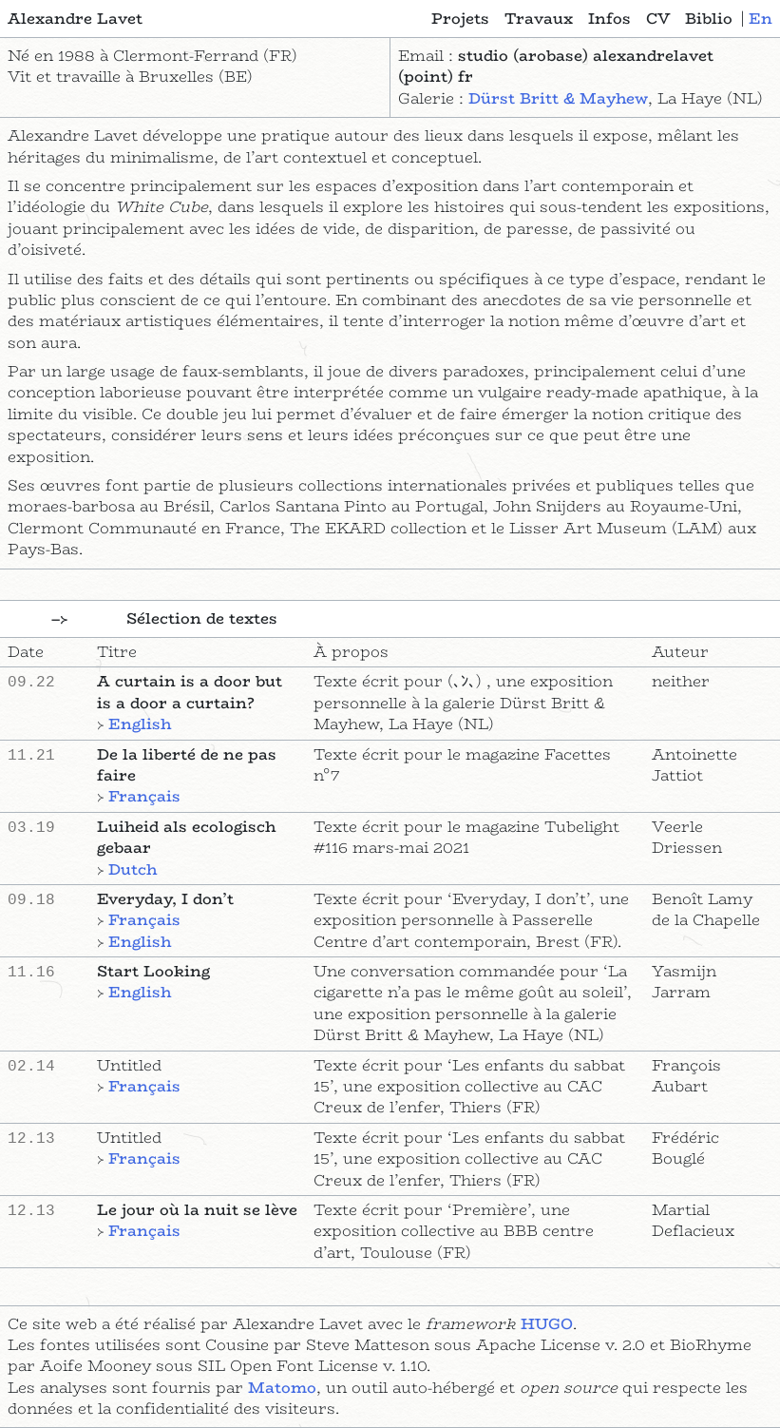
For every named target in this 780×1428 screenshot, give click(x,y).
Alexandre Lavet (75, 19)
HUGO (547, 1324)
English (139, 724)
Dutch (132, 869)
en (760, 18)
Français (144, 796)
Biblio (708, 19)
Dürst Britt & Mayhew (558, 98)
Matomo (282, 1387)
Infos (609, 19)
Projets (460, 19)
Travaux (538, 19)
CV (658, 19)
